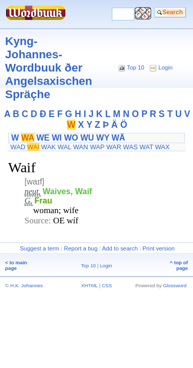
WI (57, 137)
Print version (158, 248)
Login (165, 67)
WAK (48, 147)
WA (27, 137)
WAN (80, 147)
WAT (146, 147)
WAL (64, 147)
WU (87, 137)
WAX (162, 147)
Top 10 (135, 67)
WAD (17, 147)
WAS (130, 147)
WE (43, 137)
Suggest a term (39, 248)
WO (71, 137)
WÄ (118, 137)
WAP (97, 147)
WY (102, 137)
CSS (107, 285)
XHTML (89, 285)
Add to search (120, 248)
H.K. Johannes (26, 285)
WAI (33, 147)
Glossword (174, 285)
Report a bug (81, 248)
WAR (113, 147)
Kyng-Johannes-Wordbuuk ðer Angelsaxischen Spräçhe (48, 68)
